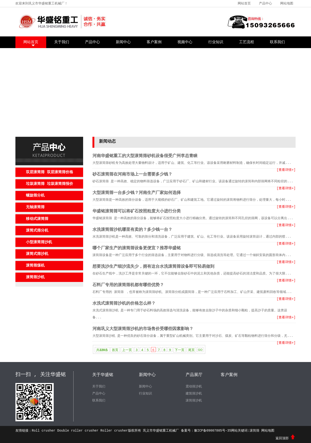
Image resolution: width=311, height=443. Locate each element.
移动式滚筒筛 (37, 219)
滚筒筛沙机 (35, 277)
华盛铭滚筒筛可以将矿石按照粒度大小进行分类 (136, 211)
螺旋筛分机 (35, 195)
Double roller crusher (77, 430)
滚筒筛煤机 (35, 266)
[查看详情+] (286, 170)
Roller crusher (114, 430)
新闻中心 (123, 42)
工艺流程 (246, 42)
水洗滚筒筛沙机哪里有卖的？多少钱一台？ (132, 229)
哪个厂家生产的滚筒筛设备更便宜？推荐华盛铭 (136, 248)
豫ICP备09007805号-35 (212, 430)
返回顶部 (286, 438)
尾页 (191, 350)
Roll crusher (43, 430)
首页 (115, 350)
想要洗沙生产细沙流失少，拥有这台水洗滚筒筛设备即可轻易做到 (153, 266)
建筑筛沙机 (194, 393)
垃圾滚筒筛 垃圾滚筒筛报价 (49, 184)
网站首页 (244, 3)
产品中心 (265, 3)
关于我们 (61, 42)
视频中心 (184, 42)
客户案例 (154, 42)
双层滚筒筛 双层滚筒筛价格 (49, 172)
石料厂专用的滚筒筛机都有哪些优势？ (128, 285)
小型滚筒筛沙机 (39, 242)
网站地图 (286, 3)
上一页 (127, 350)
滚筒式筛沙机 (37, 254)
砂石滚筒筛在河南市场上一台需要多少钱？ (132, 174)
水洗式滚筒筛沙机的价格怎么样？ (124, 303)
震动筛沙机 (194, 386)
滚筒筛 (254, 430)
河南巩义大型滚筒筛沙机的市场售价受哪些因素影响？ (142, 329)
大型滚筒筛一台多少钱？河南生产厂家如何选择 (136, 192)
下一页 (179, 350)
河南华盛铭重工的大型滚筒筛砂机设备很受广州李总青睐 (145, 156)
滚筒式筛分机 (37, 231)
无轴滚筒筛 (35, 207)
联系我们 (277, 42)
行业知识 (215, 42)
